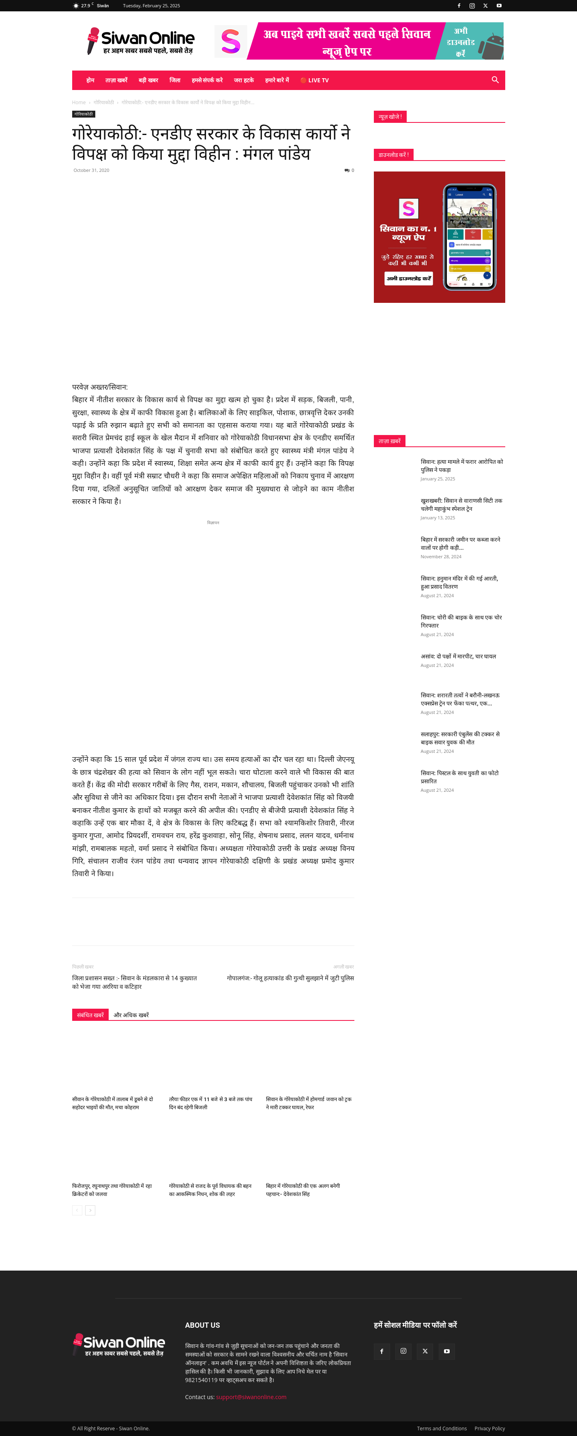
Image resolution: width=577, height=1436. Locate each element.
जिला (174, 80)
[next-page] (90, 1210)
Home (79, 102)
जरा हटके (244, 80)
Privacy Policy (490, 1428)
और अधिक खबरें (131, 1015)
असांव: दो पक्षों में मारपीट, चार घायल (458, 656)
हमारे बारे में (277, 80)
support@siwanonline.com (251, 1397)
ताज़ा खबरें (116, 80)
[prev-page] (77, 1210)
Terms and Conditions (442, 1428)
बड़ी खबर (148, 80)
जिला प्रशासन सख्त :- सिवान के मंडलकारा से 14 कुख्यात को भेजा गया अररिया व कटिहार (134, 982)
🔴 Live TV (314, 80)
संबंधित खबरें (90, 1015)
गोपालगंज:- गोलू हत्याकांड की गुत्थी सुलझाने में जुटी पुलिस (290, 978)
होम (90, 80)
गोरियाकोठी (104, 102)
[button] (495, 81)
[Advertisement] (439, 369)
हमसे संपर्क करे (207, 80)
